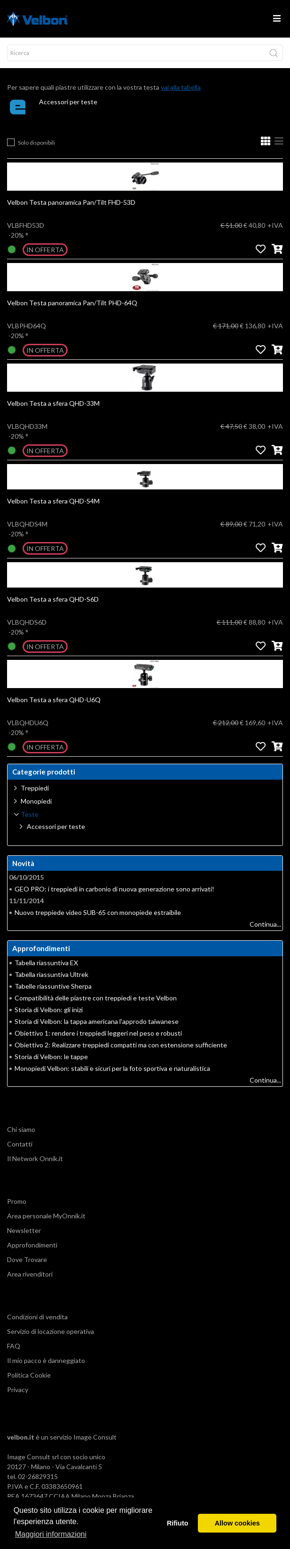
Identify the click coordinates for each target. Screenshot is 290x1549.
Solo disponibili (36, 142)
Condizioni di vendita (37, 1317)
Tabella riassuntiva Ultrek (51, 974)
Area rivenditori (30, 1274)
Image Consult (95, 1437)
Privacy (17, 1390)
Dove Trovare (27, 1259)
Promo (16, 1201)
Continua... (265, 924)
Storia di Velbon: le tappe (51, 1057)
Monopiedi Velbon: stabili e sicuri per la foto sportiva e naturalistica (112, 1068)
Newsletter (24, 1230)
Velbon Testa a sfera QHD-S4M (53, 501)
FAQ (13, 1346)
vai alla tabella (181, 87)
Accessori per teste (68, 102)
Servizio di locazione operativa (50, 1331)
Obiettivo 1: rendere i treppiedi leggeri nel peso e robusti (98, 1033)
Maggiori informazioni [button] (50, 1534)
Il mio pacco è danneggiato (46, 1360)
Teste (30, 814)
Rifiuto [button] (177, 1523)
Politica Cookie (29, 1375)
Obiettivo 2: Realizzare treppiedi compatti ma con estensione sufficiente (121, 1045)
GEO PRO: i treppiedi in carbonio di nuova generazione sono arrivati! (114, 889)
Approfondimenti (32, 1245)
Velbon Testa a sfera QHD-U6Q (54, 700)
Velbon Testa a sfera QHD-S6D (53, 599)
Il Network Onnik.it (35, 1158)
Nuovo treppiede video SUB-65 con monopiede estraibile (98, 912)
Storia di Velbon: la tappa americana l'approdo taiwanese (97, 1021)
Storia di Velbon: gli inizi (49, 1010)
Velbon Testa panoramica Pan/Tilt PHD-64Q (72, 303)
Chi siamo (21, 1129)
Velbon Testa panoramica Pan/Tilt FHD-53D (71, 202)
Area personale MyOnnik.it (46, 1216)
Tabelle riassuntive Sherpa (53, 986)
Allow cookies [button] (237, 1523)
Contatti (19, 1144)
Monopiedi (36, 801)
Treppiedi (35, 788)
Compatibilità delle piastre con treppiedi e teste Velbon (96, 998)
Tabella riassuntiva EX (46, 963)
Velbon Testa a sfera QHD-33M (53, 403)
